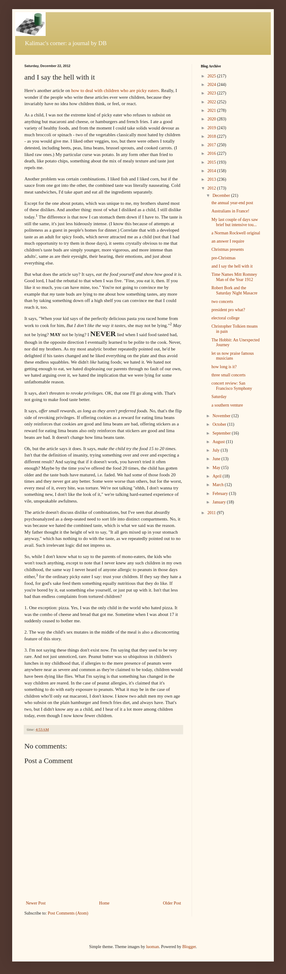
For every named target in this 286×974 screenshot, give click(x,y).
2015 (212, 162)
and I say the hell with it (232, 266)
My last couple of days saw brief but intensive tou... (234, 222)
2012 (212, 188)
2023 (212, 93)
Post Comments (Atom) (68, 913)
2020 (212, 119)
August (219, 441)
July (216, 450)
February (220, 493)
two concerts (222, 301)
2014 (212, 171)
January (219, 502)
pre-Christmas (223, 258)
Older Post (172, 903)
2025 (212, 76)
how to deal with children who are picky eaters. (115, 90)
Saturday (219, 396)
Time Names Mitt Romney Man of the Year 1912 (234, 277)
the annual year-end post (232, 203)
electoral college (225, 318)
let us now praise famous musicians (232, 356)
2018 (212, 136)
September (222, 433)
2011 (212, 512)
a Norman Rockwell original (235, 233)
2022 (212, 102)
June (216, 459)
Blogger (189, 946)
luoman (152, 946)
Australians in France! (230, 211)
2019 (212, 128)
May (216, 467)
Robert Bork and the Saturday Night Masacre (234, 290)
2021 (212, 110)
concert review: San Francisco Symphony (231, 386)
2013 (212, 179)
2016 (212, 153)
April (217, 476)
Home (104, 903)
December (221, 195)
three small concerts (228, 375)
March (218, 484)
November (222, 416)
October (219, 424)
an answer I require (227, 241)
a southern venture (227, 405)
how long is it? (224, 366)
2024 (212, 84)
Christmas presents (227, 249)
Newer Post (36, 903)
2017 (212, 145)
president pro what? (228, 309)
